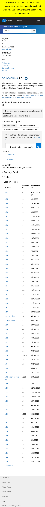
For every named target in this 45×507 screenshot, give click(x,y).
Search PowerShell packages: (15, 27)
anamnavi (10, 159)
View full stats (7, 49)
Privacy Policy (6, 487)
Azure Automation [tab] (11, 129)
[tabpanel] (23, 142)
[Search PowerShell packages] (33, 31)
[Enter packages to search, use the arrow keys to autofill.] (17, 31)
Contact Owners (8, 68)
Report (4, 70)
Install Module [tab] (9, 125)
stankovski (11, 155)
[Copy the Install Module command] (38, 147)
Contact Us (5, 477)
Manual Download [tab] (30, 129)
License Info (6, 65)
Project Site (6, 63)
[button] (2, 121)
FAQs (3, 501)
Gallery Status (6, 492)
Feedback (5, 496)
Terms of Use (6, 482)
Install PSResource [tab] (27, 125)
